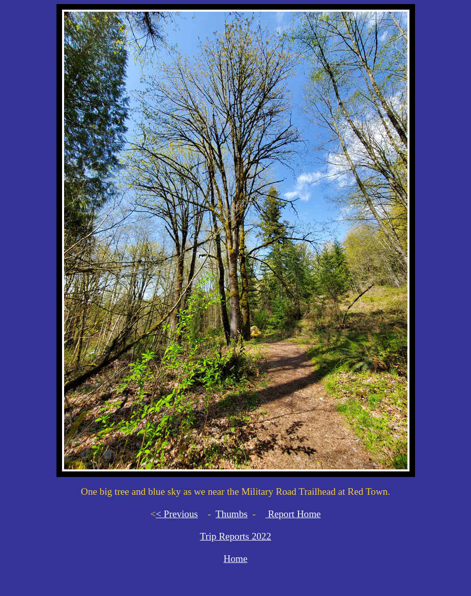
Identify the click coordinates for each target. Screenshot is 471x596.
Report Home (293, 514)
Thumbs (232, 514)
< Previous (177, 514)
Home (236, 558)
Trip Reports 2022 (235, 536)
